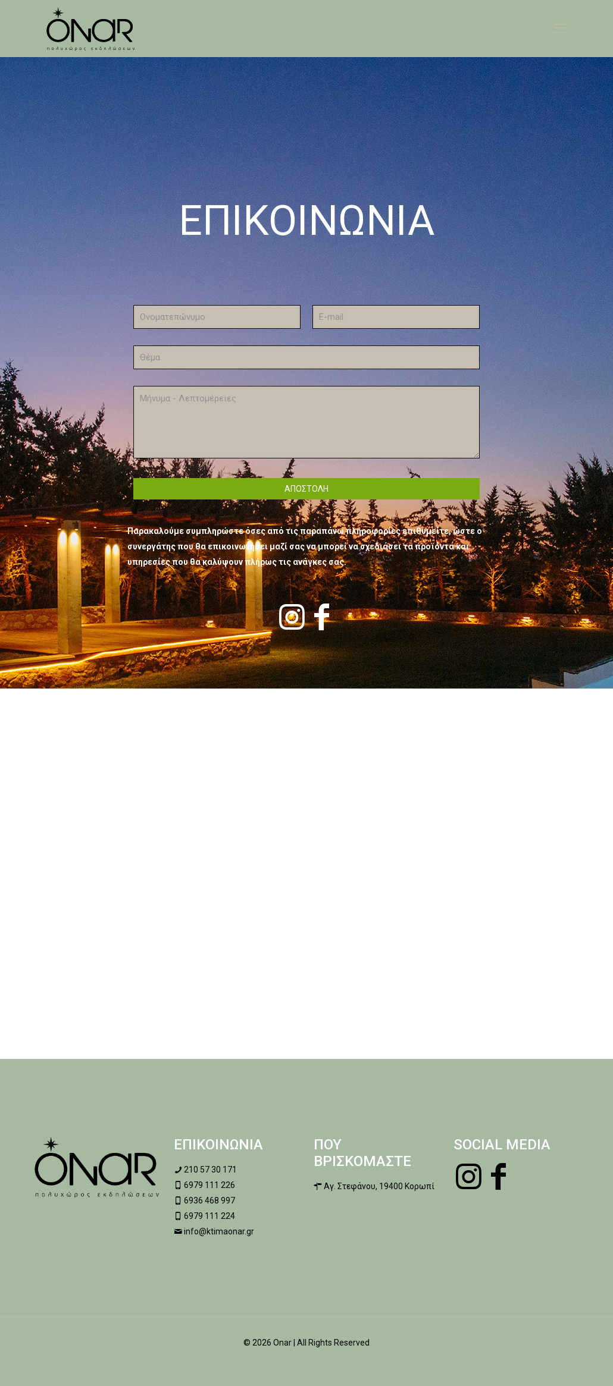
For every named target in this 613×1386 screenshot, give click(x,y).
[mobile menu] (560, 28)
